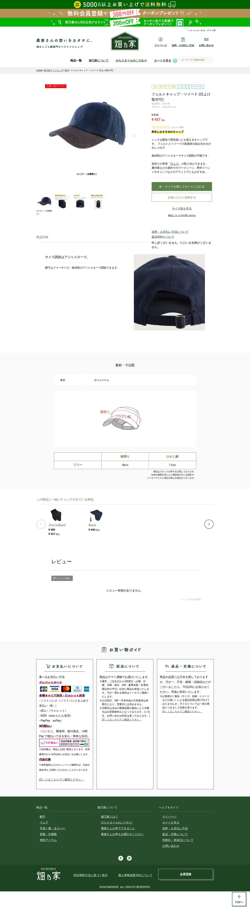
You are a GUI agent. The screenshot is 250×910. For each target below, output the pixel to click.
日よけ (174, 163)
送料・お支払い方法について (165, 234)
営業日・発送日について (178, 858)
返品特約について (160, 237)
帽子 (67, 70)
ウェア (44, 841)
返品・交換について (175, 853)
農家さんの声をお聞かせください (122, 853)
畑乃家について (99, 60)
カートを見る (162, 60)
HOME (39, 70)
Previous (40, 135)
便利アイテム (48, 858)
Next (134, 135)
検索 (209, 60)
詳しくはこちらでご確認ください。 (62, 798)
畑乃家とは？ (109, 835)
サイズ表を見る (182, 211)
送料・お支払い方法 (175, 847)
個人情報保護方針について (135, 893)
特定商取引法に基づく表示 (91, 893)
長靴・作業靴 (48, 853)
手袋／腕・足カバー (52, 847)
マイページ (169, 835)
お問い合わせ (170, 864)
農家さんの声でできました (118, 847)
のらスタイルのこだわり (131, 60)
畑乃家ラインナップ (53, 70)
